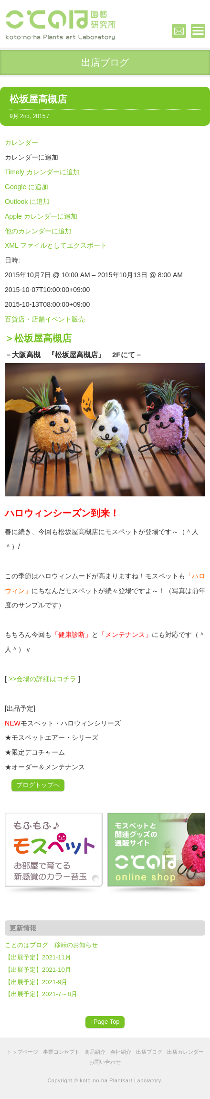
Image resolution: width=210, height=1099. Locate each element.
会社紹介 (120, 1052)
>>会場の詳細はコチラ (42, 679)
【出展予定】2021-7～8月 (41, 994)
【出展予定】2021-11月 (38, 957)
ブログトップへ (38, 784)
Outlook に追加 (27, 201)
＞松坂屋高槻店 (38, 338)
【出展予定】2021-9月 (36, 982)
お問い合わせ (105, 1062)
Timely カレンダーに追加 (42, 172)
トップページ (22, 1052)
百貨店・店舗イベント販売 (45, 319)
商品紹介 (94, 1052)
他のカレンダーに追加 (38, 231)
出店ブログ (149, 1052)
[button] (31, 157)
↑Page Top (104, 1021)
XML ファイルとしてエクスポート (56, 245)
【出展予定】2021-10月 (38, 969)
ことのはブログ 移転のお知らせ (51, 944)
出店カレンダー (185, 1052)
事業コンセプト (61, 1052)
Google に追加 (26, 187)
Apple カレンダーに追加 (41, 216)
